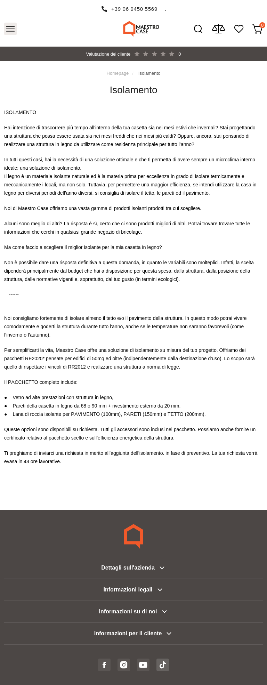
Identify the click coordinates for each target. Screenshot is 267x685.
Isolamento (149, 73)
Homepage (118, 73)
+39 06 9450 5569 (134, 9)
